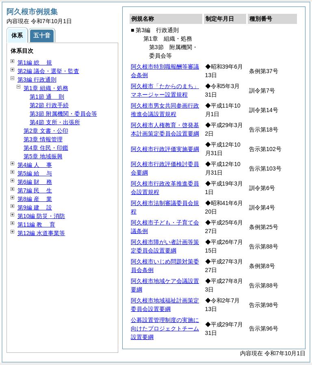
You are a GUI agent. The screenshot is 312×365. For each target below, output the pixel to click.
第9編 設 (34, 207)
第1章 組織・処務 (46, 88)
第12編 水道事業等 (41, 233)
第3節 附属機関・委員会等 (63, 113)
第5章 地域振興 (43, 156)
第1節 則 (47, 96)
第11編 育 (36, 224)
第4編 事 (34, 165)
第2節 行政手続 (49, 105)
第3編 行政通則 (36, 79)
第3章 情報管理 (43, 139)
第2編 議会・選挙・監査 (48, 71)
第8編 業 (34, 199)
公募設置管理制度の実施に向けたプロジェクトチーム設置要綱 (165, 328)
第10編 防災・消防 (41, 216)
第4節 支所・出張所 (55, 122)
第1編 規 (34, 62)
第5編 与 (34, 173)
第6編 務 (34, 182)
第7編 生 (34, 190)
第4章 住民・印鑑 (46, 148)
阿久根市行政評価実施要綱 (165, 149)
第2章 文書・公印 (46, 130)
